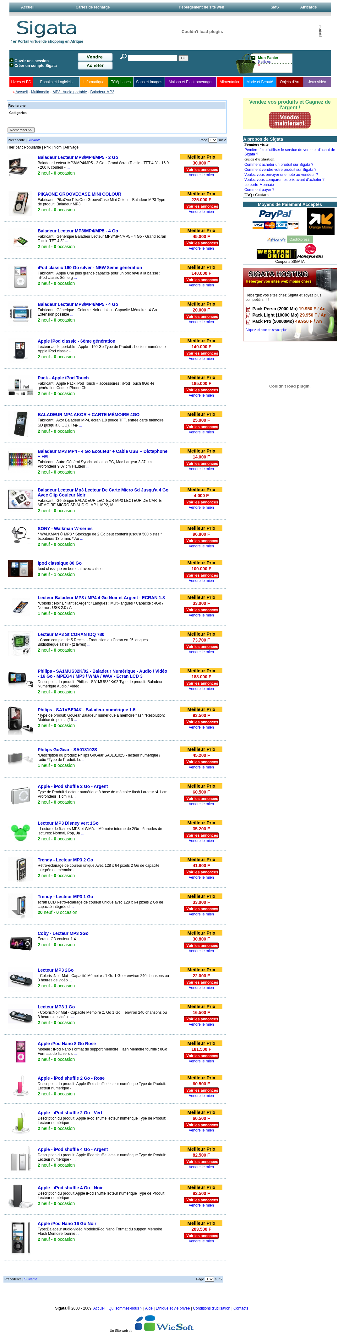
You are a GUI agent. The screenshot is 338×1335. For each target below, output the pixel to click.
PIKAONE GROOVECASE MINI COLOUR (79, 194)
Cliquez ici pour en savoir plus (266, 330)
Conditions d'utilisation (211, 1308)
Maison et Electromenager (191, 82)
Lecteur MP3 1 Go (56, 1006)
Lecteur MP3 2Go (56, 970)
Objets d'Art (289, 82)
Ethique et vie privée (173, 1308)
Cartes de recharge (93, 7)
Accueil (28, 7)
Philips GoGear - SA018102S (67, 749)
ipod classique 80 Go (60, 563)
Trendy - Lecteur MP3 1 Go (65, 896)
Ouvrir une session (31, 61)
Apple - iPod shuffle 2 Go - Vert (70, 1112)
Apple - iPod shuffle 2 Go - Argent (73, 786)
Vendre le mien (201, 175)
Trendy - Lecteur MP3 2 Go (65, 859)
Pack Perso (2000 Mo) (274, 308)
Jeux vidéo (317, 82)
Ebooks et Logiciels (56, 82)
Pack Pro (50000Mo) (273, 321)
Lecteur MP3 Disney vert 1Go (68, 823)
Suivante (34, 140)
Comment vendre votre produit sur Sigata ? (280, 169)
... (68, 167)
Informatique (94, 82)
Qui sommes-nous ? (125, 1308)
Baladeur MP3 (102, 92)
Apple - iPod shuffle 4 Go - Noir (70, 1187)
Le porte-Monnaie (259, 184)
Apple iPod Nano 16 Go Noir (67, 1223)
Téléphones (121, 82)
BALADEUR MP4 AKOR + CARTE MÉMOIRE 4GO (88, 414)
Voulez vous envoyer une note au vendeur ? (281, 174)
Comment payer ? (259, 189)
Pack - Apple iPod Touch (63, 377)
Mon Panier (268, 58)
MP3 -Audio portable (69, 92)
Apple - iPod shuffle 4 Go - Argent (73, 1149)
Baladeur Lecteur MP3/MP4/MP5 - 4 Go (78, 230)
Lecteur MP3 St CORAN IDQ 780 (71, 634)
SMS (274, 7)
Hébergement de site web (201, 7)
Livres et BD (21, 82)
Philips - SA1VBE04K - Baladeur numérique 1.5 (86, 709)
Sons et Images (149, 82)
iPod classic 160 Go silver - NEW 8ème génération (90, 267)
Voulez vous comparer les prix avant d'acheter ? (284, 179)
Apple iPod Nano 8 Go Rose (67, 1043)
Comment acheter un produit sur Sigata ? (278, 164)
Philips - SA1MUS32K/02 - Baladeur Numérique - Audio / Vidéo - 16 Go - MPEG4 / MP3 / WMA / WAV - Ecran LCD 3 (102, 674)
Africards (308, 7)
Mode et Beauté (260, 82)
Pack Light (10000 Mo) (275, 314)
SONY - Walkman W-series (65, 528)
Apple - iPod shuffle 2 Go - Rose (71, 1078)
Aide (149, 1308)
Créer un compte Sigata (35, 65)
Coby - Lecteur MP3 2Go (63, 933)
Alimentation (230, 82)
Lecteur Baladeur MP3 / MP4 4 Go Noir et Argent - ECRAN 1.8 (101, 597)
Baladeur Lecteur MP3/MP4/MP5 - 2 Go (78, 157)
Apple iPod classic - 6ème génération (76, 341)
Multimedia (40, 92)
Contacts (240, 1308)
